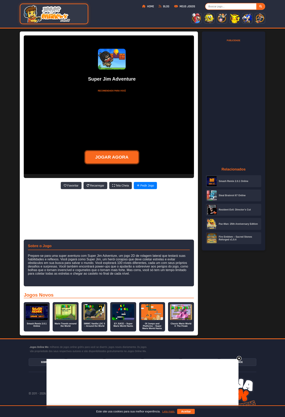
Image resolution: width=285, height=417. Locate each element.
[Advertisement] (142, 383)
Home (148, 6)
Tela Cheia (120, 185)
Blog (164, 6)
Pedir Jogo (145, 185)
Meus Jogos (184, 6)
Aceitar (186, 411)
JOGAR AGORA (111, 157)
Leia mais (168, 411)
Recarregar (95, 185)
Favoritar (71, 185)
